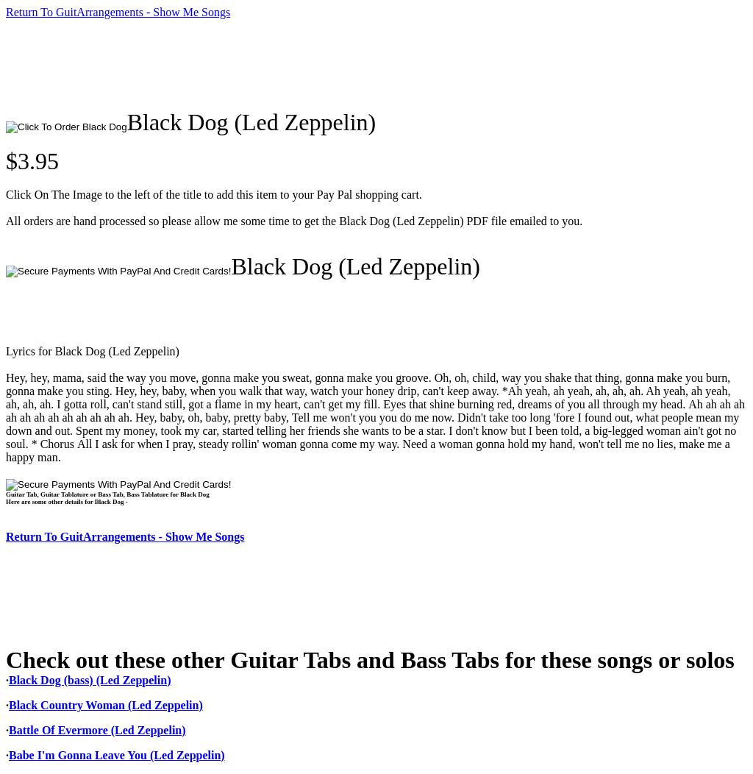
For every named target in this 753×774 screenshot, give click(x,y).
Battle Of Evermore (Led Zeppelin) (97, 730)
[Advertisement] (273, 64)
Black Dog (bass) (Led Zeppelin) (90, 680)
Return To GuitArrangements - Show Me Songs (118, 12)
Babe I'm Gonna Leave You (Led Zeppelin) (117, 755)
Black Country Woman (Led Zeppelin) (106, 705)
